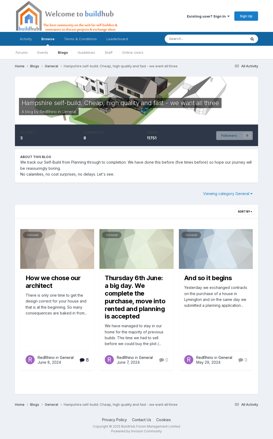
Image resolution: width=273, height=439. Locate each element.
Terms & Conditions (80, 39)
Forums (22, 52)
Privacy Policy (114, 419)
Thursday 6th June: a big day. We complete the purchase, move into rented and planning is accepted (135, 297)
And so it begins (208, 278)
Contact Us (141, 419)
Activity (26, 39)
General (69, 111)
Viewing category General (227, 193)
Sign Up (246, 16)
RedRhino (48, 111)
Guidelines (86, 52)
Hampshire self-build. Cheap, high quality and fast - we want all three (120, 103)
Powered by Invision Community (136, 431)
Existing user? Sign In (208, 16)
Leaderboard (117, 39)
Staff (109, 52)
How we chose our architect (53, 281)
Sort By (245, 211)
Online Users (132, 52)
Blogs (63, 52)
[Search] (193, 39)
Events (42, 52)
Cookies (163, 419)
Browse (47, 41)
